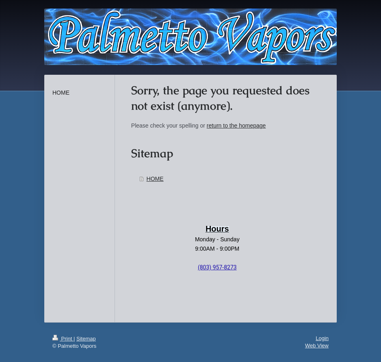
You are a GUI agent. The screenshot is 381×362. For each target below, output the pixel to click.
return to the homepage (236, 125)
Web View (317, 345)
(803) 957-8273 (217, 267)
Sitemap (86, 339)
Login (322, 338)
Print (63, 339)
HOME (155, 179)
